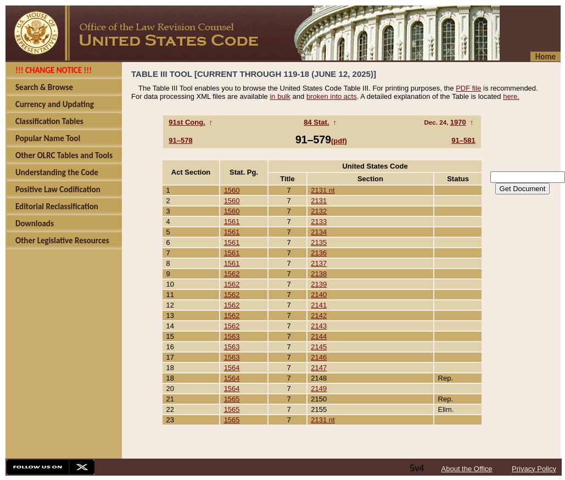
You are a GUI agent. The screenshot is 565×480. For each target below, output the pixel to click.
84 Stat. (316, 122)
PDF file (468, 88)
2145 (319, 347)
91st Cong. (187, 122)
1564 (232, 368)
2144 (319, 336)
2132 (319, 211)
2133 (319, 221)
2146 (319, 357)
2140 (319, 295)
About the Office (467, 469)
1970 (458, 122)
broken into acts (331, 96)
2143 (319, 326)
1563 (232, 336)
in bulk (280, 96)
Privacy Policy (534, 469)
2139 (319, 284)
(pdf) (339, 141)
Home (545, 57)
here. (511, 96)
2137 (319, 263)
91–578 (180, 140)
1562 (232, 274)
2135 (319, 242)
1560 (232, 190)
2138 (319, 274)
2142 (319, 315)
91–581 (463, 140)
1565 (232, 399)
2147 (319, 368)
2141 (319, 305)
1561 (232, 221)
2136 (319, 253)
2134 (319, 232)
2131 (319, 201)
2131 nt (322, 190)
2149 (319, 388)
